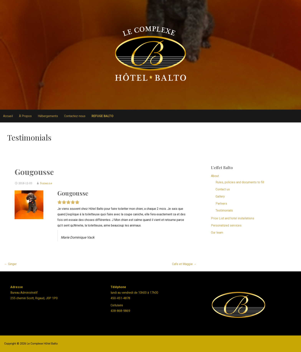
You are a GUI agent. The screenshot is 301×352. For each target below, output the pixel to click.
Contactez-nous (74, 116)
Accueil (8, 116)
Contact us (223, 189)
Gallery (220, 196)
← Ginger (10, 264)
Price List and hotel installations (232, 218)
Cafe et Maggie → (184, 264)
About (215, 176)
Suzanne (46, 183)
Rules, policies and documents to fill (240, 182)
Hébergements (48, 116)
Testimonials (224, 210)
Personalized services (226, 225)
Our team (217, 232)
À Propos (25, 116)
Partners (221, 203)
